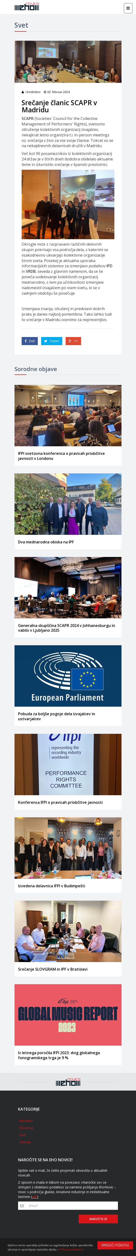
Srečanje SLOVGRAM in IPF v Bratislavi (52, 969)
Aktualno (26, 1120)
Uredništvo (33, 92)
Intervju (25, 1142)
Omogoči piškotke (115, 1245)
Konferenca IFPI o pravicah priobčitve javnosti (60, 802)
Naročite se (98, 1219)
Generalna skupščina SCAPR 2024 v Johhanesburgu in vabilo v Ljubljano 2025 (66, 628)
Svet (22, 1135)
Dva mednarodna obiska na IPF (46, 542)
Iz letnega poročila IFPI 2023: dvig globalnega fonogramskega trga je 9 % (59, 1055)
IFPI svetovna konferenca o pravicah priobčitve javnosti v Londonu (61, 456)
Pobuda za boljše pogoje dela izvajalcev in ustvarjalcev (56, 716)
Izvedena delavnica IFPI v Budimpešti (51, 886)
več (34, 1196)
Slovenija (26, 1128)
